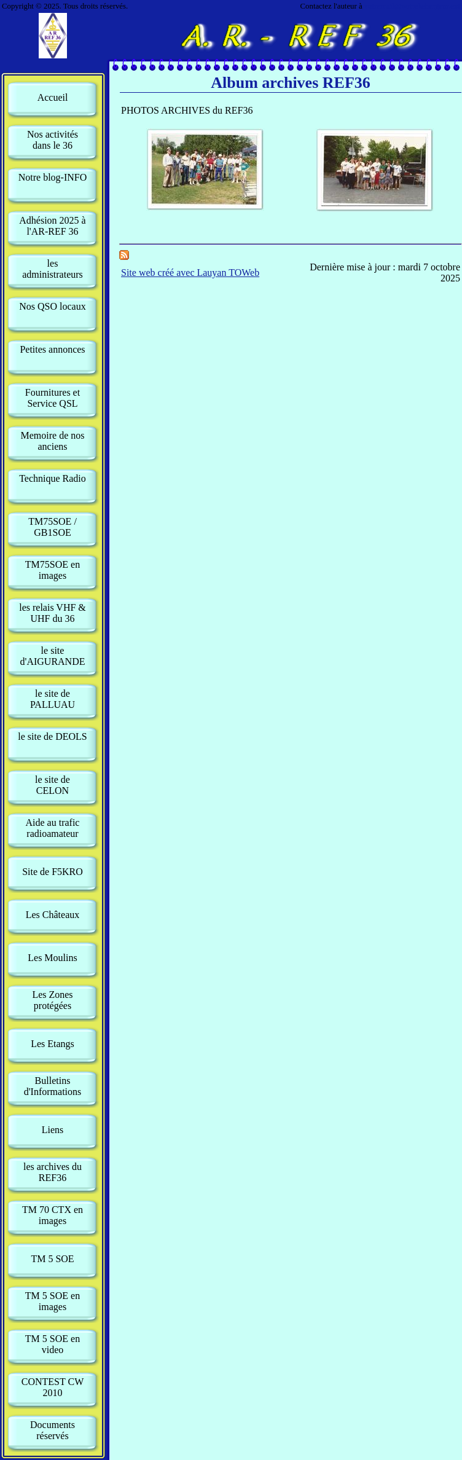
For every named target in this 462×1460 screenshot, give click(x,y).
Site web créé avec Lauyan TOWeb (190, 272)
